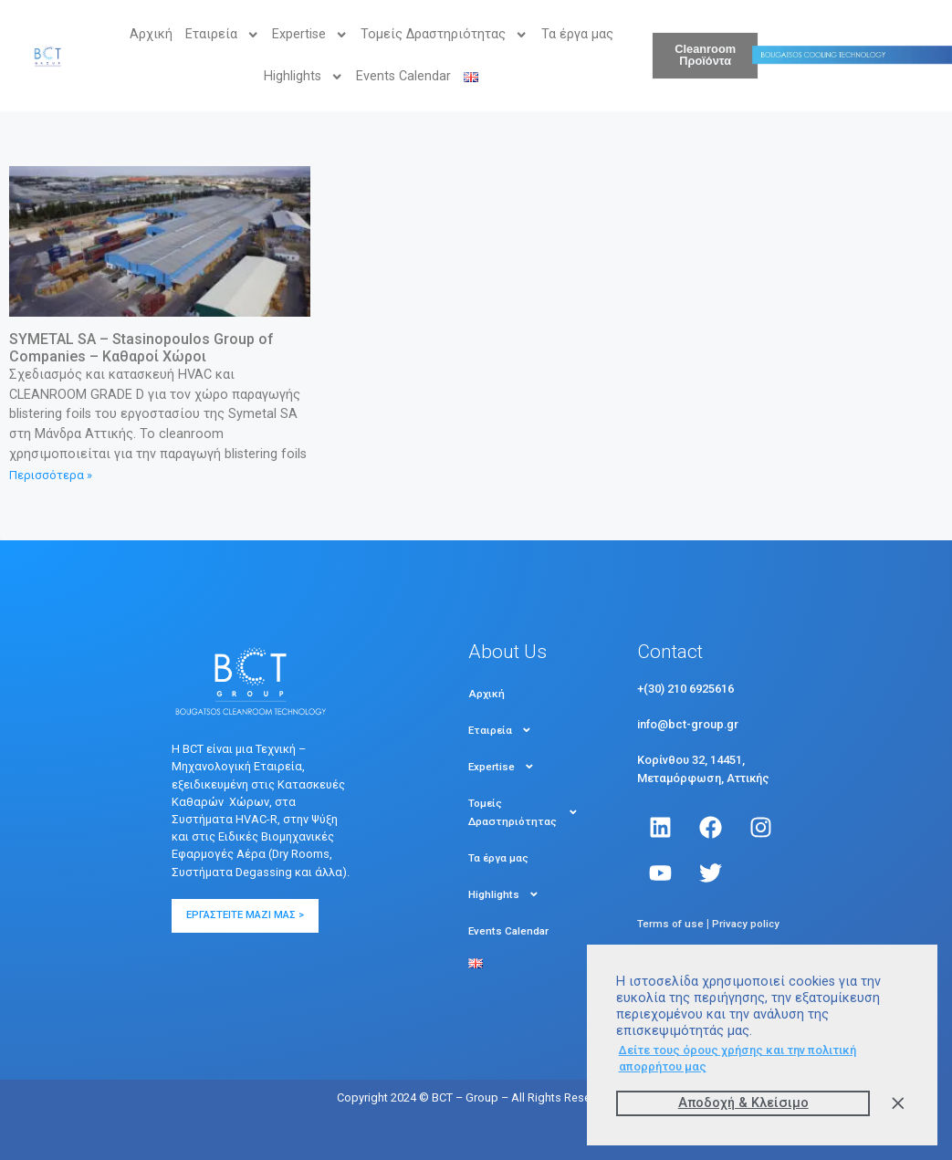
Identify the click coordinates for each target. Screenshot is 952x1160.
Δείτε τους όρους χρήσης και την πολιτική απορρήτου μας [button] (737, 1058)
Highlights (303, 76)
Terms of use (670, 923)
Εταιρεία (222, 34)
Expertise (310, 34)
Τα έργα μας (577, 34)
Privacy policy (745, 923)
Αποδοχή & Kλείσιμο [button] (743, 1103)
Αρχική (151, 34)
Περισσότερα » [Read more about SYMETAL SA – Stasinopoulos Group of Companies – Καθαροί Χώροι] (50, 475)
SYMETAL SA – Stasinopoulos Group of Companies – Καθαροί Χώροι (141, 347)
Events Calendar (403, 76)
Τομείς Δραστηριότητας (444, 34)
